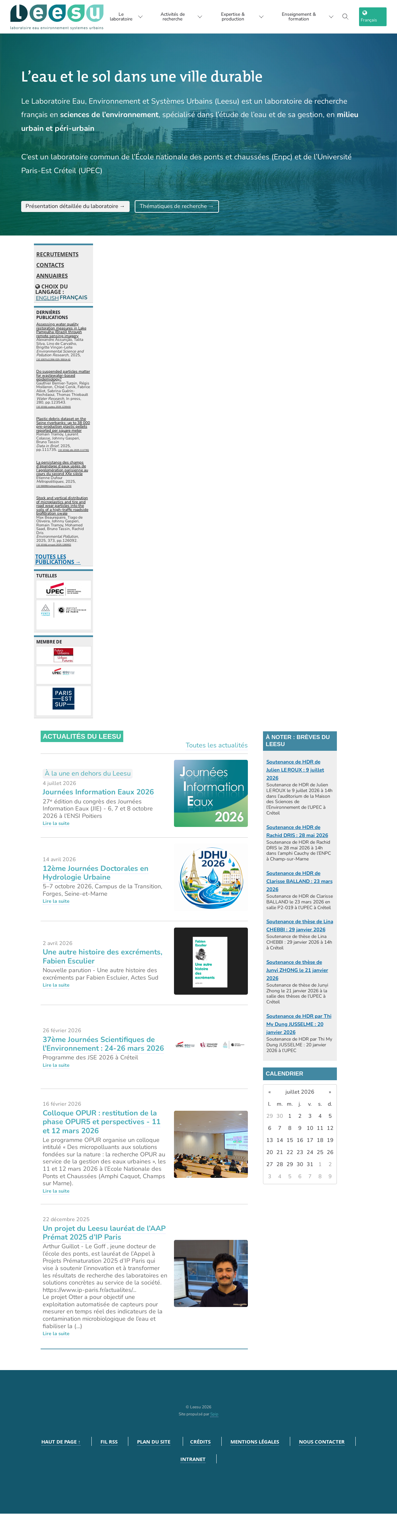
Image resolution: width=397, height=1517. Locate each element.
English (47, 301)
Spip (214, 1417)
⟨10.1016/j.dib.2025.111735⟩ (73, 453)
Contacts (50, 268)
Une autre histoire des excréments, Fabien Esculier (102, 959)
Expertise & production (241, 16)
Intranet (193, 1462)
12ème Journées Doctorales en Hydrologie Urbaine (95, 876)
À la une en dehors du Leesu (88, 776)
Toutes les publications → (58, 562)
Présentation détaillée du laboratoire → (87, 207)
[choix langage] (375, 16)
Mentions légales (254, 1445)
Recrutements (57, 257)
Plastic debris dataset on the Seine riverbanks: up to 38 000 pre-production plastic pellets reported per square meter (63, 427)
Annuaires (52, 279)
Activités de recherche (177, 16)
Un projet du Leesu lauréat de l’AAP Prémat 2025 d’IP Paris (104, 1235)
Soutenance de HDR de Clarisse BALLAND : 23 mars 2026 (299, 884)
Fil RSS (109, 1445)
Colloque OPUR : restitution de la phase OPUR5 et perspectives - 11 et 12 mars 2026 (102, 1125)
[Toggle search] (350, 16)
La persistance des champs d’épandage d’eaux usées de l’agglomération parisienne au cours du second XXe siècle (62, 471)
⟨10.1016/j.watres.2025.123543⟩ (53, 409)
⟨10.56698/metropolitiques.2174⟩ (54, 488)
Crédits (200, 1445)
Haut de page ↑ (61, 1445)
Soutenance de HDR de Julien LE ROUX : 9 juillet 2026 (295, 773)
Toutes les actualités (217, 748)
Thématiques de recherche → (210, 207)
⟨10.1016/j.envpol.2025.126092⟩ (53, 548)
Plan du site (153, 1445)
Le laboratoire (118, 16)
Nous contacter (322, 1445)
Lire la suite (56, 826)
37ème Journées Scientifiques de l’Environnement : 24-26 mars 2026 (103, 1047)
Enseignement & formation (309, 16)
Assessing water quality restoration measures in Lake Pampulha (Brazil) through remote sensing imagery (61, 333)
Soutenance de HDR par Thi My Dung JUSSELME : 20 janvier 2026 (299, 1027)
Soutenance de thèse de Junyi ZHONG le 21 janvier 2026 (297, 973)
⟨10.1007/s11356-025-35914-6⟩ (53, 362)
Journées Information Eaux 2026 (98, 795)
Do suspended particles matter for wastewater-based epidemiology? (63, 378)
